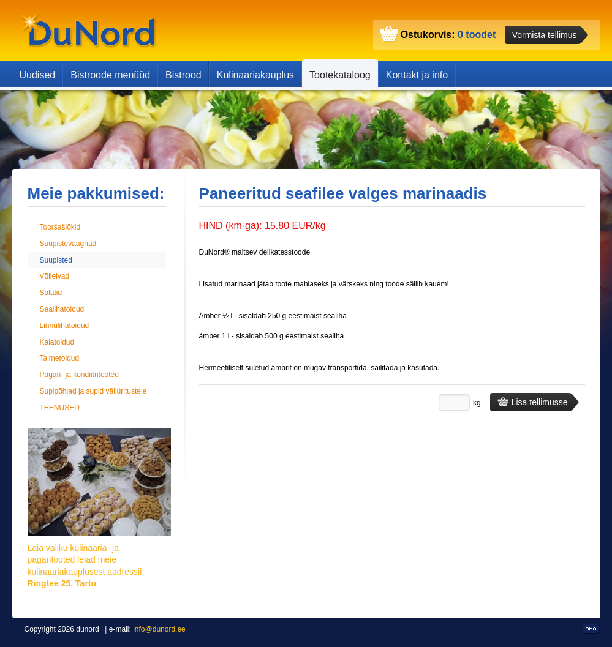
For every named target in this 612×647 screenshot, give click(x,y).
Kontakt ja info (417, 75)
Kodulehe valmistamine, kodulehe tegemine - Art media (591, 629)
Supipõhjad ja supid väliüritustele (93, 391)
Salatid (51, 292)
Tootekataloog (340, 75)
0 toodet (477, 34)
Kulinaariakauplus (255, 75)
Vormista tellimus (544, 35)
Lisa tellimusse (532, 402)
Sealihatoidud (62, 309)
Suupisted (56, 260)
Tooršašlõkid (60, 227)
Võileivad (55, 276)
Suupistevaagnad (68, 243)
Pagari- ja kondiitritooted (79, 374)
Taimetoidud (60, 358)
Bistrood (183, 75)
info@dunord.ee (159, 629)
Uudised (38, 75)
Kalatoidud (57, 342)
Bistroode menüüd (110, 75)
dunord (88, 30)
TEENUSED (60, 407)
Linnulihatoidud (64, 325)
